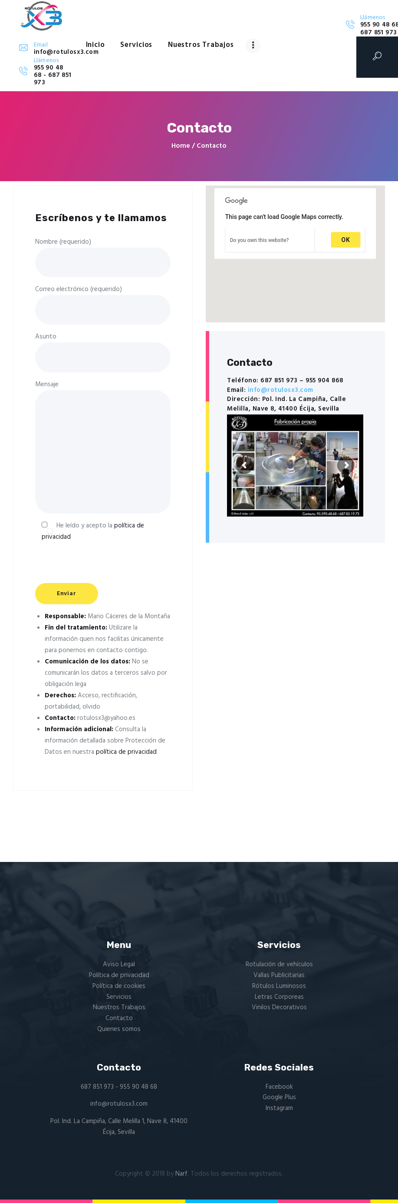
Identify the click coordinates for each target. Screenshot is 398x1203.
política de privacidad (126, 752)
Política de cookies (118, 986)
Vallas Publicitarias (279, 975)
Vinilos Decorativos (279, 1007)
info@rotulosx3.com (280, 390)
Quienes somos (119, 1029)
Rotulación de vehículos (279, 964)
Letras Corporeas (279, 997)
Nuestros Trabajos (119, 1007)
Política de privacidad (119, 975)
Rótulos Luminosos (279, 986)
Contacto (119, 1018)
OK (346, 239)
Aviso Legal (119, 964)
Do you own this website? (259, 240)
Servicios (119, 997)
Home (180, 146)
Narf (181, 1174)
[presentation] (101, 571)
